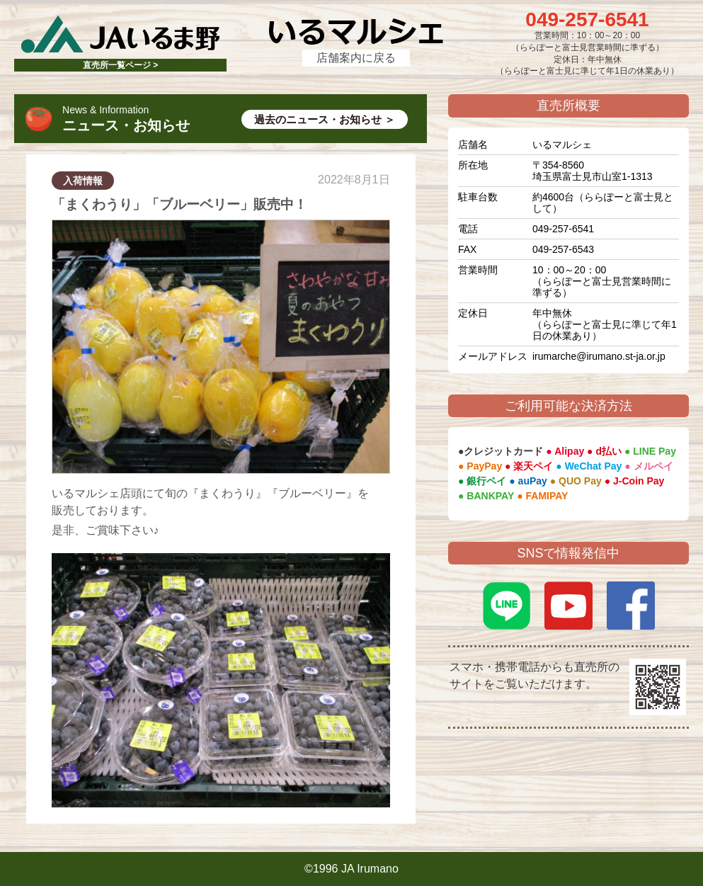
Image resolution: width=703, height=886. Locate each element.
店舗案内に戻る (356, 58)
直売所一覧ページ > (120, 65)
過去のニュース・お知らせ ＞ (324, 119)
